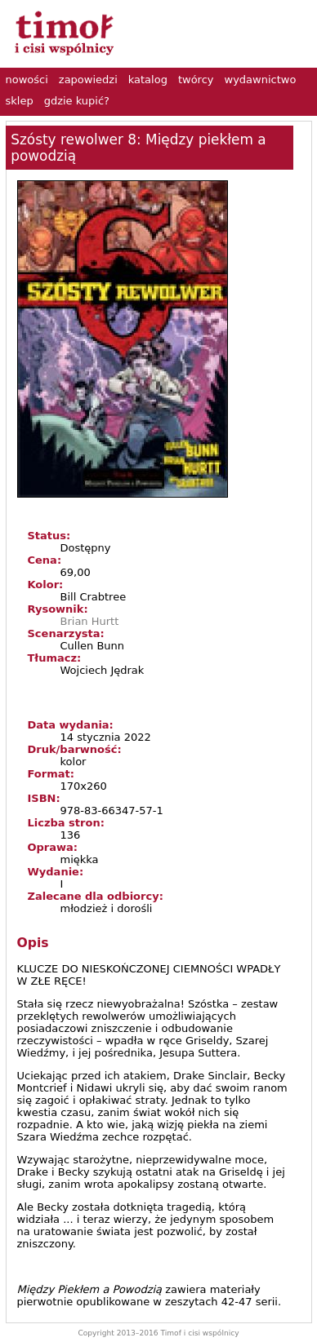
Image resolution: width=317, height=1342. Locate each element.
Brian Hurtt (89, 621)
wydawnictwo (261, 79)
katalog (147, 79)
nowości (27, 79)
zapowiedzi (88, 79)
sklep (19, 101)
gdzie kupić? (76, 101)
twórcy (196, 79)
